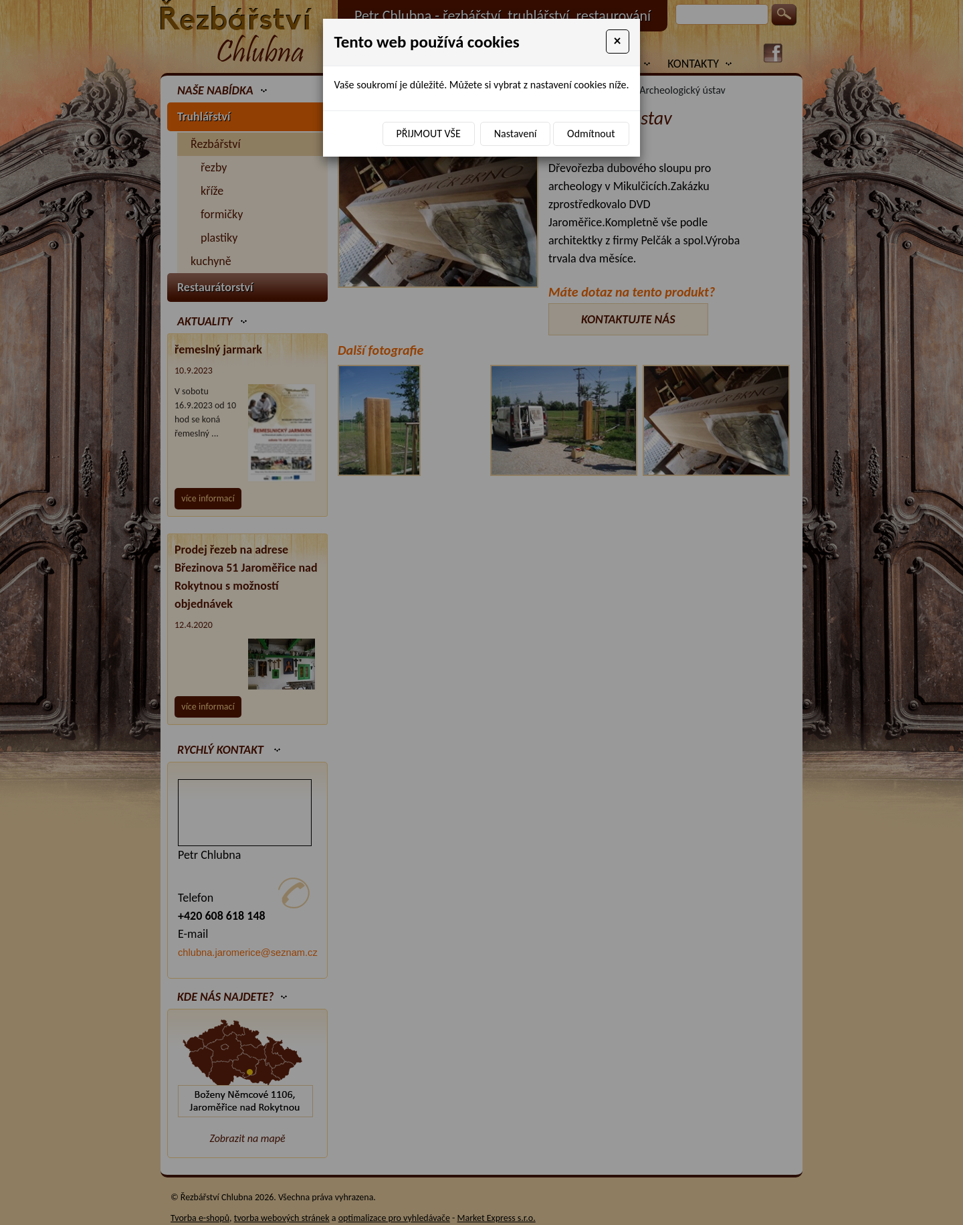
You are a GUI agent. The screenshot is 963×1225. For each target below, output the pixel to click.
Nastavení (515, 133)
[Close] (617, 41)
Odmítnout (591, 133)
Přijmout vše (429, 133)
